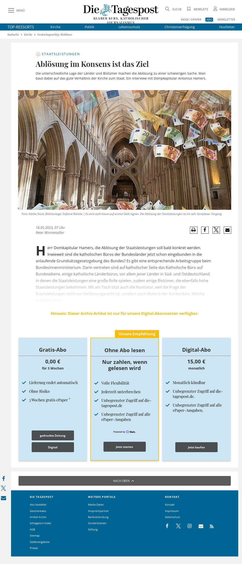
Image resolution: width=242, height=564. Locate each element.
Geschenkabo (38, 511)
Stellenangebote (40, 542)
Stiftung (93, 529)
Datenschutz (172, 517)
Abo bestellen (38, 504)
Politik (89, 27)
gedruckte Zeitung (52, 436)
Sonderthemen (97, 523)
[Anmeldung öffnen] (223, 9)
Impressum (172, 511)
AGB (32, 529)
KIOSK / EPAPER (191, 20)
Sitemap (35, 535)
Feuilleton (227, 27)
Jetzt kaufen (196, 447)
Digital (53, 447)
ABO (209, 20)
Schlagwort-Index (40, 523)
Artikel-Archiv (38, 517)
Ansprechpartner (98, 511)
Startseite (13, 34)
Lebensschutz (129, 27)
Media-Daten (96, 504)
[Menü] (16, 10)
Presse (34, 548)
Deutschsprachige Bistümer (54, 34)
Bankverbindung (98, 517)
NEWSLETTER (226, 20)
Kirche (55, 27)
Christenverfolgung (180, 27)
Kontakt (170, 504)
